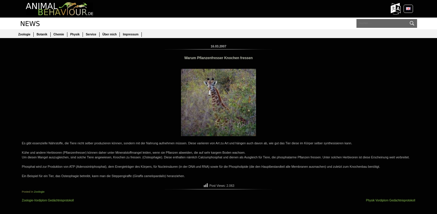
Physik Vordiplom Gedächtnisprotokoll (390, 200)
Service (91, 34)
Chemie (59, 34)
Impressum (130, 34)
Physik (75, 34)
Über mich (110, 34)
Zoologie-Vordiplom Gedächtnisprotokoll (48, 200)
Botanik (42, 34)
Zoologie (24, 34)
